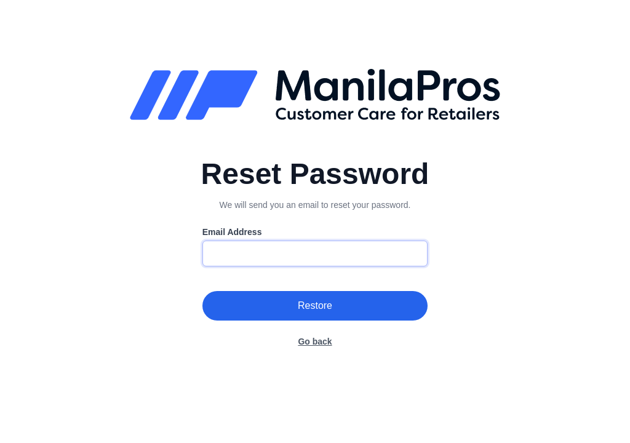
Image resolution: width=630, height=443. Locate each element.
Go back (315, 341)
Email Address (232, 232)
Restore (315, 305)
